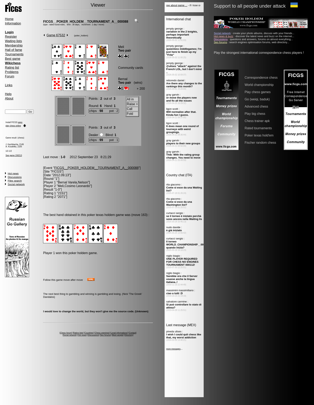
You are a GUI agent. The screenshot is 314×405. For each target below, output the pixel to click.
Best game (12, 58)
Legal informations (119, 333)
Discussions (15, 177)
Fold (130, 113)
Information (13, 23)
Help (8, 94)
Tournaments (14, 54)
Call (129, 109)
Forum (9, 76)
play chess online (13, 126)
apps (20, 122)
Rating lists (78, 333)
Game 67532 (55, 35)
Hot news (13, 173)
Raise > (132, 104)
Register (11, 36)
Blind (109, 135)
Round (93, 106)
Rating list (12, 67)
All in (130, 99)
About (9, 98)
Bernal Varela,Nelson (73, 182)
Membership (14, 45)
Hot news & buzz (223, 36)
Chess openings (102, 333)
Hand (108, 106)
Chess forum (65, 333)
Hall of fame (13, 50)
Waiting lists (13, 41)
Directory (129, 335)
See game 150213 (14, 155)
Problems (12, 72)
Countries (89, 333)
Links (8, 85)
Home (9, 19)
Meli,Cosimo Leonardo (74, 186)
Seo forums (105, 335)
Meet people (117, 335)
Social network (16, 184)
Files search (15, 180)
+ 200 (141, 88)
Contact (132, 333)
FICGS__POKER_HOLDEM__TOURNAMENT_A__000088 (85, 21)
